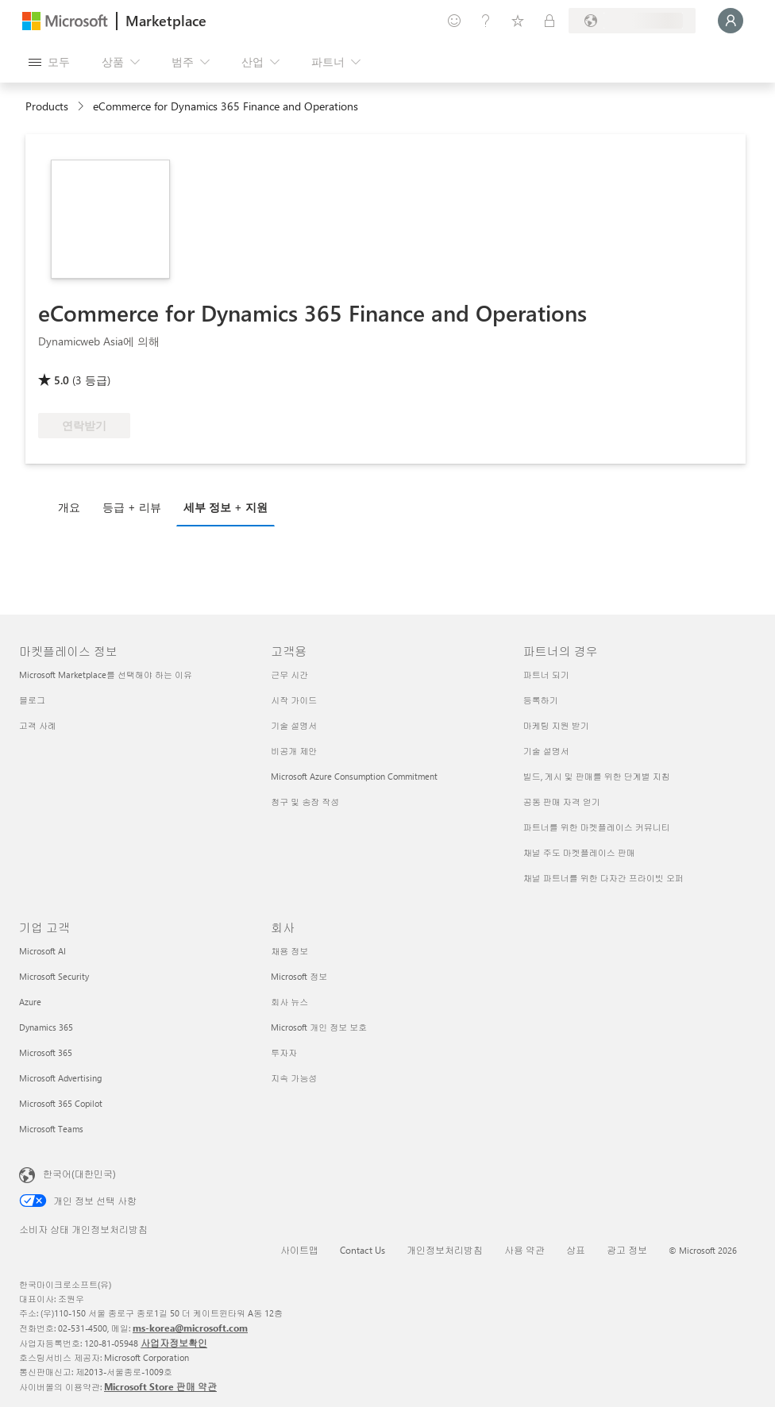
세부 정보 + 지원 (225, 507)
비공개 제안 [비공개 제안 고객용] (294, 751)
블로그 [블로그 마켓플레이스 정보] (32, 700)
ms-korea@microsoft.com (190, 1327)
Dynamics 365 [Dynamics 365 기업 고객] (46, 1027)
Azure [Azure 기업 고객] (30, 1002)
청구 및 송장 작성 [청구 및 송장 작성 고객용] (305, 802)
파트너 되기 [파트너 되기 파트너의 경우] (546, 674)
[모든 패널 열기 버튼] (49, 62)
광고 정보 (627, 1249)
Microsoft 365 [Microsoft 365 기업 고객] (45, 1052)
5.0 (61, 379)
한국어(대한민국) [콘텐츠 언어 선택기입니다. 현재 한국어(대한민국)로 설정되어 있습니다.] (79, 1173)
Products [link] (46, 106)
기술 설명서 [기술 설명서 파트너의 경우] (546, 751)
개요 (69, 507)
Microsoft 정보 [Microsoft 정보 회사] (299, 976)
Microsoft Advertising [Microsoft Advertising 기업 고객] (60, 1078)
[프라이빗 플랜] (549, 20)
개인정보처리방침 (445, 1249)
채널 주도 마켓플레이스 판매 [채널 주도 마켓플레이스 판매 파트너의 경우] (579, 852)
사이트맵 (299, 1249)
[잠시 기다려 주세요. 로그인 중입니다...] (730, 20)
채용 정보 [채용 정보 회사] (289, 951)
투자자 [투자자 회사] (284, 1052)
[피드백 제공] (454, 20)
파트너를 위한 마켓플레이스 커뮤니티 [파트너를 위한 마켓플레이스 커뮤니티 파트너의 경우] (596, 827)
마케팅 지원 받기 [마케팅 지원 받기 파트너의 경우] (556, 725)
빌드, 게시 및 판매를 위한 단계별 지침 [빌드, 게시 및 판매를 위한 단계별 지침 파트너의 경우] (596, 776)
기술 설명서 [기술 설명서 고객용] (294, 725)
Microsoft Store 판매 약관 (160, 1386)
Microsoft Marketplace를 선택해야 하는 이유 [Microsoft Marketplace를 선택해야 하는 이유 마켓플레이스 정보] (105, 674)
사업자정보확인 (174, 1342)
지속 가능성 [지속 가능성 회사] (294, 1078)
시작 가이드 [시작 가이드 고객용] (294, 700)
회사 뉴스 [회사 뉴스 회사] (289, 1002)
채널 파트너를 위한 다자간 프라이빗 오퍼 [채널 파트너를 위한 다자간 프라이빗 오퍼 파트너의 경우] (603, 878)
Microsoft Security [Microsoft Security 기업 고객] (54, 976)
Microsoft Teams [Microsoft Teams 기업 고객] (51, 1129)
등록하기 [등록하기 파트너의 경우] (540, 700)
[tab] (73, 506)
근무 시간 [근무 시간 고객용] (289, 674)
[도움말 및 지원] (486, 20)
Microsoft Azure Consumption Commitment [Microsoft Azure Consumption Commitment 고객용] (354, 776)
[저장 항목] (517, 20)
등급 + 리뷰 (131, 507)
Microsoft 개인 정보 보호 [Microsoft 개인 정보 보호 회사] (319, 1027)
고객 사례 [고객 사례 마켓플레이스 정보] (37, 725)
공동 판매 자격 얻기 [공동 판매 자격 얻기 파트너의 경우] (561, 802)
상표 (575, 1249)
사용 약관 (524, 1249)
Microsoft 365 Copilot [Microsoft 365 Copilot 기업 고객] (60, 1103)
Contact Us (362, 1249)
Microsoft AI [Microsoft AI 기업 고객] (42, 951)
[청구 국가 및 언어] (632, 20)
